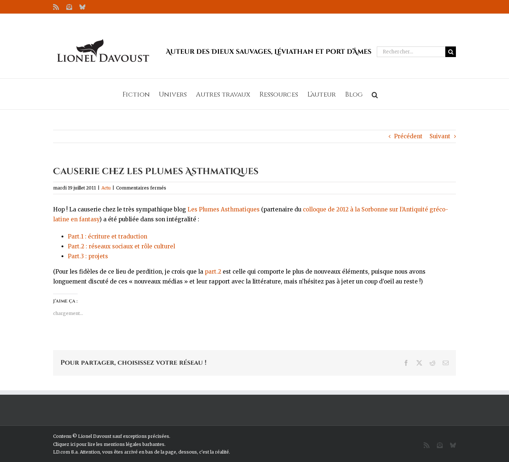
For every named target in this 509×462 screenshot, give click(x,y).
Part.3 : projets (88, 256)
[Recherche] (450, 51)
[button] (375, 94)
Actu (106, 188)
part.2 (213, 271)
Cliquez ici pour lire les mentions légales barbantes (108, 444)
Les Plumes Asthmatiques (223, 209)
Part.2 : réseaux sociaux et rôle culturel (121, 246)
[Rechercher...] (411, 51)
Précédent (408, 136)
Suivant (440, 136)
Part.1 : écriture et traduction (107, 236)
